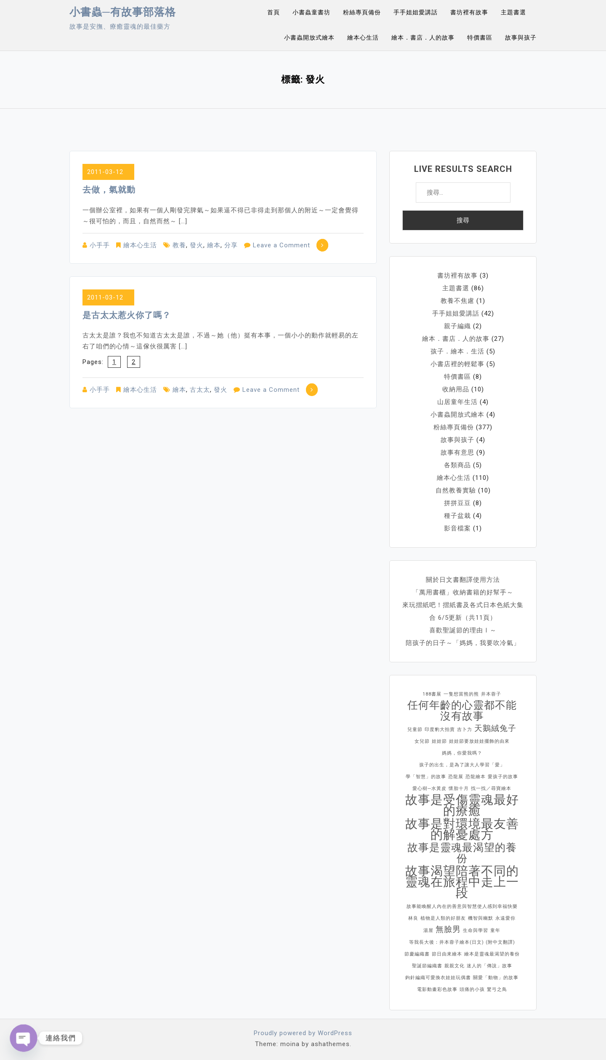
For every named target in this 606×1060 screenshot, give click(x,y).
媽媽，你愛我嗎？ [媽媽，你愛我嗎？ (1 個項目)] (462, 753)
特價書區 (479, 37)
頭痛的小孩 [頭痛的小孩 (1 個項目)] (472, 989)
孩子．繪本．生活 (457, 351)
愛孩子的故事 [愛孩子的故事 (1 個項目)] (503, 776)
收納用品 (455, 389)
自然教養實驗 (456, 490)
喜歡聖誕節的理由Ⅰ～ (463, 630)
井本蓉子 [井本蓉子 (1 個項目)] (491, 694)
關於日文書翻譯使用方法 (463, 580)
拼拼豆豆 (457, 503)
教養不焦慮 (457, 301)
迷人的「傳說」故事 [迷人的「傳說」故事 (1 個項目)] (489, 966)
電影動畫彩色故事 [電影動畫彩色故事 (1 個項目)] (437, 989)
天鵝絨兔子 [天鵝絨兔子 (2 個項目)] (495, 728)
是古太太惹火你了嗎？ (126, 315)
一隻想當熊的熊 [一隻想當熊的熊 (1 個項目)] (461, 694)
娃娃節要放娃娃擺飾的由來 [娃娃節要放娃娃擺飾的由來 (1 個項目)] (479, 741)
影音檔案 (457, 528)
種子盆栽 (457, 515)
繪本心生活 (363, 37)
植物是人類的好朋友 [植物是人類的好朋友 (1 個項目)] (443, 918)
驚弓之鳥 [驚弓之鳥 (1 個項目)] (497, 989)
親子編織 (457, 326)
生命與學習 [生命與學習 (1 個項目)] (475, 930)
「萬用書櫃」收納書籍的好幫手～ (462, 592)
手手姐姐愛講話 (415, 12)
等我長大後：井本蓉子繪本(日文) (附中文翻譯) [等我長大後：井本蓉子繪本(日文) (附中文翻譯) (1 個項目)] (462, 942)
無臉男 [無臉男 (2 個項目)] (448, 929)
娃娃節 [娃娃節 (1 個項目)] (439, 741)
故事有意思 (457, 452)
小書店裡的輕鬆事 (457, 364)
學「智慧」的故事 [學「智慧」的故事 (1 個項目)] (426, 776)
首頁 (273, 12)
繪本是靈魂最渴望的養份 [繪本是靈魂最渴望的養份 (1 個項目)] (492, 954)
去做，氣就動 (109, 190)
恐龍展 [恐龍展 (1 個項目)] (455, 776)
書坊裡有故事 (469, 12)
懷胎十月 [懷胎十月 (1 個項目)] (459, 788)
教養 (179, 245)
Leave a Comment (281, 245)
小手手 (100, 245)
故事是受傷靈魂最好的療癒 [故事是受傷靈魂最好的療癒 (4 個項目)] (462, 805)
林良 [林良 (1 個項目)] (413, 918)
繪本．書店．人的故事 (422, 37)
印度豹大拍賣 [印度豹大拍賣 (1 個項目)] (440, 729)
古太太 (200, 389)
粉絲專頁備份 (362, 12)
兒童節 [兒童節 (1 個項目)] (415, 729)
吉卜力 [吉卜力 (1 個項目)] (464, 729)
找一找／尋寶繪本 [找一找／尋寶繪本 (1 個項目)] (491, 788)
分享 (231, 245)
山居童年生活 (457, 402)
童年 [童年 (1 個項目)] (495, 930)
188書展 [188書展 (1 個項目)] (432, 694)
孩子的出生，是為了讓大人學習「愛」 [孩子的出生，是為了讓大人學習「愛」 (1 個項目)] (462, 765)
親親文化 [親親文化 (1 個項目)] (454, 966)
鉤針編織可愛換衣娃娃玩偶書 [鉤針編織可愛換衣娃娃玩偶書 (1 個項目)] (438, 977)
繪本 (214, 245)
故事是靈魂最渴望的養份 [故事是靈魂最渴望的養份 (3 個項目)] (462, 853)
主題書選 (513, 12)
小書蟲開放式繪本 (309, 37)
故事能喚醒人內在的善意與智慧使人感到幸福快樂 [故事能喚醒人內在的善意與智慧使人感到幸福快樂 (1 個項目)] (462, 906)
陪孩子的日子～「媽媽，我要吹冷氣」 (463, 643)
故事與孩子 (521, 37)
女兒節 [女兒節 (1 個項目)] (422, 741)
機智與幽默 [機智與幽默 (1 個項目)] (480, 918)
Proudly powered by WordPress (303, 1033)
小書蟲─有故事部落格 (122, 12)
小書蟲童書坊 (311, 12)
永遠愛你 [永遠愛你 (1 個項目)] (505, 918)
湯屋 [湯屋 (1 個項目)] (428, 930)
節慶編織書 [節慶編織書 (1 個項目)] (417, 954)
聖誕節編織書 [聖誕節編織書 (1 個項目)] (427, 966)
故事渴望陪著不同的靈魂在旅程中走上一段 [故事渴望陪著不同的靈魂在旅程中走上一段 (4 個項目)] (462, 881)
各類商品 (457, 465)
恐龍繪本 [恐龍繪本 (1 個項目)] (475, 776)
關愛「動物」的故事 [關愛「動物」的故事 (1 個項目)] (495, 977)
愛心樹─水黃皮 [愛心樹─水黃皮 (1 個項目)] (429, 788)
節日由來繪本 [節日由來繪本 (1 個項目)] (447, 954)
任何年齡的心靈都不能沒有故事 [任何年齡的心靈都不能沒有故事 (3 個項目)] (462, 711)
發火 (196, 245)
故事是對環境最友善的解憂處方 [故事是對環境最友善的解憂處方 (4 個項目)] (462, 829)
